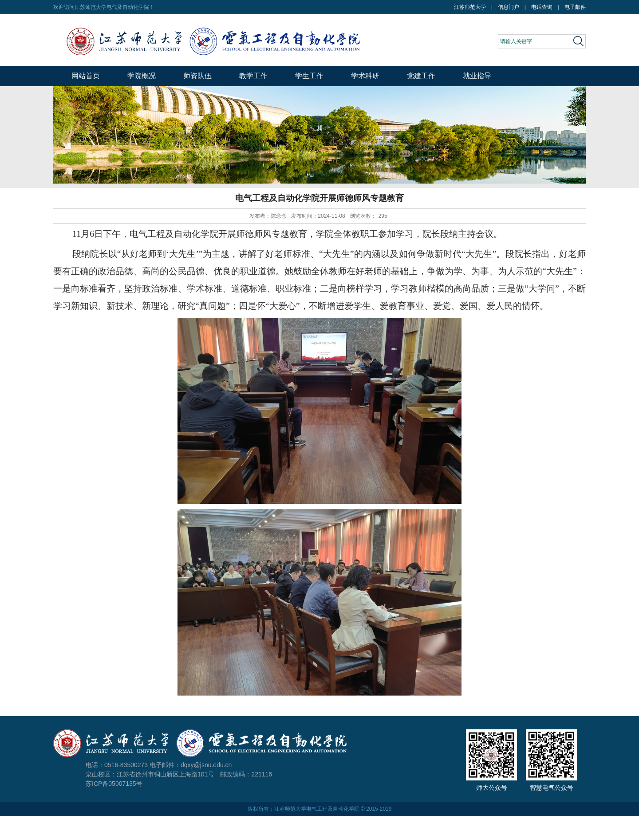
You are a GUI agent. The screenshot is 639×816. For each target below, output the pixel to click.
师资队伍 (197, 76)
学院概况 (141, 76)
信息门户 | (514, 7)
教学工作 (253, 76)
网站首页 (85, 76)
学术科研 (365, 76)
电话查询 (541, 7)
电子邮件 (575, 7)
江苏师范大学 (470, 7)
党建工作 (421, 76)
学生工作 (309, 76)
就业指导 (477, 76)
